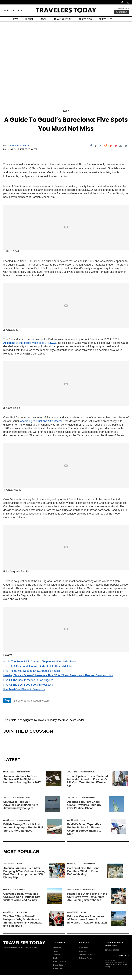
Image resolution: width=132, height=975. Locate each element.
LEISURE (29, 19)
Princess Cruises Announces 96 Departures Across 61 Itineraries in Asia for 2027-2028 (87, 919)
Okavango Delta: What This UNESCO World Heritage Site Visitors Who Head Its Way (21, 897)
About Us (83, 948)
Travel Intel (58, 968)
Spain (30, 700)
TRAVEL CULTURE (63, 19)
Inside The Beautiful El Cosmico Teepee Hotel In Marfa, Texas (40, 661)
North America (90, 864)
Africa (22, 889)
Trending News (23, 772)
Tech (83, 820)
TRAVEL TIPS (85, 19)
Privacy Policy (85, 958)
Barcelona (20, 700)
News (19, 864)
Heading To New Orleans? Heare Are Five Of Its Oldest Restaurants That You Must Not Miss (58, 675)
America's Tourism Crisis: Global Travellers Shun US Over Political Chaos (84, 805)
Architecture (42, 700)
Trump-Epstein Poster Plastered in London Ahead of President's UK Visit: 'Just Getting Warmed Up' (87, 781)
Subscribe (121, 12)
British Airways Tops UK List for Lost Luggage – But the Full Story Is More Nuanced (23, 827)
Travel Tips (58, 965)
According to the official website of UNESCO (29, 342)
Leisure (56, 955)
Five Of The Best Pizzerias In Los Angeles (28, 680)
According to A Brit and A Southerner (41, 421)
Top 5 (66, 111)
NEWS (15, 19)
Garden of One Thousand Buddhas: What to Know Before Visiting (83, 871)
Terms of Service (87, 955)
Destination (22, 912)
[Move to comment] (126, 146)
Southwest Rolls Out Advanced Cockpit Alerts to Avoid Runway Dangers (20, 805)
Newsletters (123, 8)
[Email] (120, 146)
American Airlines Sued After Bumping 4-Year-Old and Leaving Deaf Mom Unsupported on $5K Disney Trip (24, 873)
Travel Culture (88, 889)
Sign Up (122, 955)
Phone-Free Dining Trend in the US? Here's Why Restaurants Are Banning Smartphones (87, 897)
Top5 (55, 958)
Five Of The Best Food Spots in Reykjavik (28, 684)
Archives (57, 948)
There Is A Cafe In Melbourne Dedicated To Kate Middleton (38, 666)
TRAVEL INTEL (106, 19)
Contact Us (84, 951)
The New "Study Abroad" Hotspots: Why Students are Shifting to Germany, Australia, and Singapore (22, 921)
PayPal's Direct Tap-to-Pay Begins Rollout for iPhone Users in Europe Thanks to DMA (84, 829)
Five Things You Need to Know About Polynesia (31, 670)
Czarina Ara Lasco (18, 145)
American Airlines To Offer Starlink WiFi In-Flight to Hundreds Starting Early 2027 (22, 779)
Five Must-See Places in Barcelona (24, 689)
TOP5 (43, 19)
